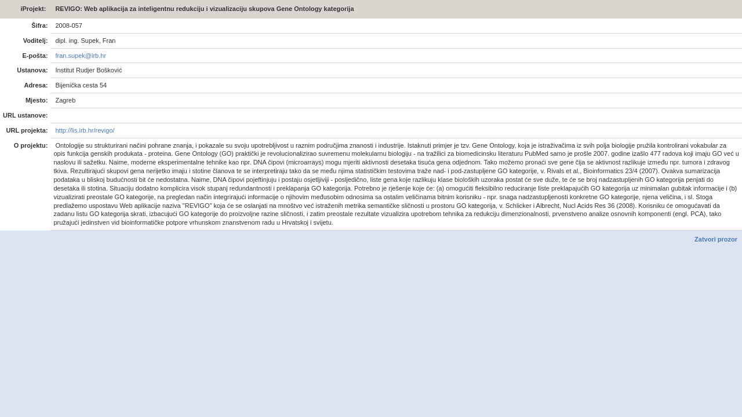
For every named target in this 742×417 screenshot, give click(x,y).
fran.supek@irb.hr (79, 55)
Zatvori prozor (715, 239)
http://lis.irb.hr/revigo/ (83, 130)
